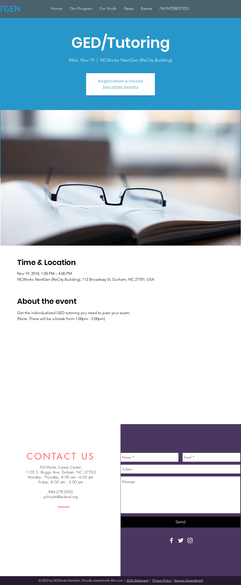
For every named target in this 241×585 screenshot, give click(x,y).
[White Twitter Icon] (180, 540)
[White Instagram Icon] (190, 540)
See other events (120, 87)
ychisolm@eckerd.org (60, 496)
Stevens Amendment (188, 580)
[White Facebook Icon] (171, 540)
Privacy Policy (161, 580)
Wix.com (117, 580)
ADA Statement (137, 580)
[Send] (180, 522)
